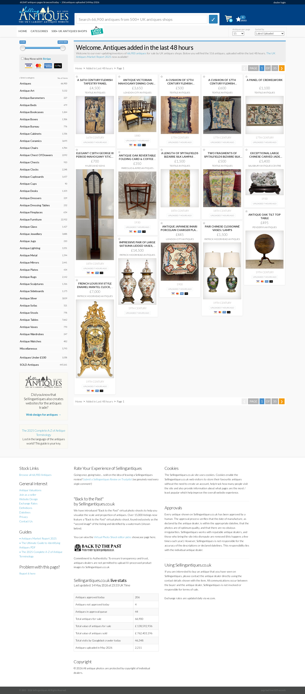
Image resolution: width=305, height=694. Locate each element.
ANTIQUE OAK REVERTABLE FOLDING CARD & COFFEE (137, 157)
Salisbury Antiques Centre (264, 165)
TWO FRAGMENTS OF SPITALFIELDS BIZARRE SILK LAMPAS (222, 156)
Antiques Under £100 (33, 357)
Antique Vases (29, 327)
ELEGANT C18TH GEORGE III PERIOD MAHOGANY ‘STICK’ (95, 156)
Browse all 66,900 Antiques (35, 474)
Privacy (23, 516)
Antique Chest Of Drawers (36, 155)
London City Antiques (137, 92)
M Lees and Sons (95, 165)
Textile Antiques (95, 92)
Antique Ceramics (31, 140)
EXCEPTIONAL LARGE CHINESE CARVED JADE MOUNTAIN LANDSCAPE (264, 156)
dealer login (279, 2)
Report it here (27, 573)
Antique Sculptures (32, 284)
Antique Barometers (32, 97)
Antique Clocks (29, 169)
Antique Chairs (29, 147)
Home (22, 31)
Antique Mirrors (29, 262)
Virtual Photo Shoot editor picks (112, 537)
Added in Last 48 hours (100, 68)
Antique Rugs (28, 276)
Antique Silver (28, 298)
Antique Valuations (30, 490)
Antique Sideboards (32, 291)
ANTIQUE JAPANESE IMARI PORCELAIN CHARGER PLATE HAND (180, 230)
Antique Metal (28, 255)
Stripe (47, 58)
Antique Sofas (28, 305)
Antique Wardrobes (32, 334)
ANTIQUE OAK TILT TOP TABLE (264, 216)
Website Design (28, 499)
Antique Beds (28, 105)
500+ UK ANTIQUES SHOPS (69, 31)
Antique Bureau (29, 126)
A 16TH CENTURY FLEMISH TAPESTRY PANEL (95, 81)
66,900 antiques (137, 53)
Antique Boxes (29, 119)
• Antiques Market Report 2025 (38, 538)
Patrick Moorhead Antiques (222, 239)
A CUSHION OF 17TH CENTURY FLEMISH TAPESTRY (180, 83)
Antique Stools (29, 312)
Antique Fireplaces (31, 212)
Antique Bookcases (32, 112)
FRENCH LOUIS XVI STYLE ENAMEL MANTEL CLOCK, (95, 285)
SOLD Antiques (29, 364)
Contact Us (26, 521)
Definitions (25, 508)
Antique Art (27, 90)
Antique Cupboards (32, 176)
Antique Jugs (28, 241)
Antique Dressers (30, 198)
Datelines (25, 512)
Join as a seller (27, 494)
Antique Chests (29, 162)
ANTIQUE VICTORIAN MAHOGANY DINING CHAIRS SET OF (137, 83)
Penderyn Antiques (264, 227)
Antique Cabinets (30, 133)
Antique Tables (29, 319)
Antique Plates (29, 269)
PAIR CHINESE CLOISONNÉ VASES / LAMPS (222, 228)
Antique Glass (28, 226)
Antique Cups (28, 183)
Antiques (25, 83)
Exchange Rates (28, 503)
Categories (39, 31)
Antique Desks (29, 190)
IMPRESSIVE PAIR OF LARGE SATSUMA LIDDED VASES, (137, 244)
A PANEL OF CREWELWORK (265, 80)
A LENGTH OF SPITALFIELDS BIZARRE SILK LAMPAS (179, 154)
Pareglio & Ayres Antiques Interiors (137, 169)
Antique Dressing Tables (35, 205)
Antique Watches (30, 341)
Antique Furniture (31, 219)
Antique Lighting (30, 248)
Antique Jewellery (31, 233)
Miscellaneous (28, 348)
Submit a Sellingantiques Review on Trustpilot (107, 479)
